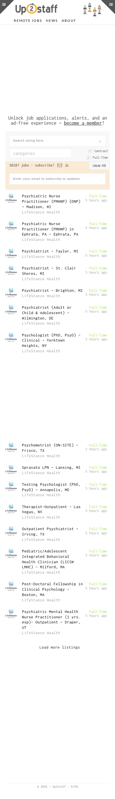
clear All (99, 165)
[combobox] (40, 153)
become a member (83, 123)
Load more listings (59, 647)
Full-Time (100, 157)
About (69, 20)
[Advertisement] (57, 68)
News (52, 20)
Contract (101, 151)
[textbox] (45, 153)
